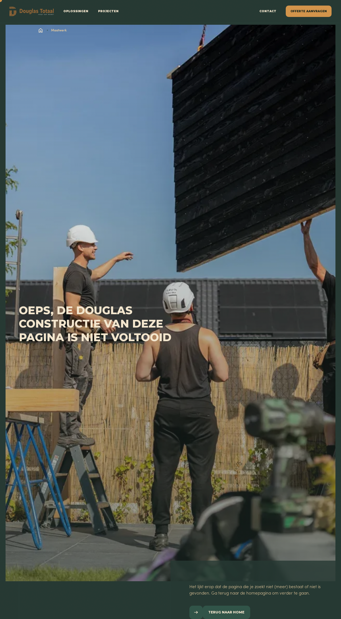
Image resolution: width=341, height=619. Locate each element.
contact (267, 11)
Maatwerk (59, 30)
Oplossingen (75, 11)
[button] (309, 11)
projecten (108, 11)
